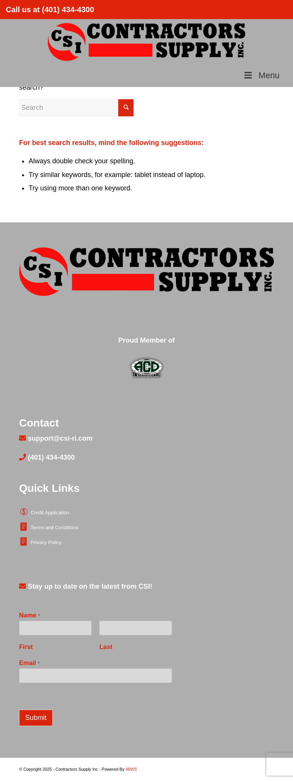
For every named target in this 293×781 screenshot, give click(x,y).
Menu (261, 75)
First (26, 647)
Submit (36, 717)
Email (29, 663)
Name (29, 615)
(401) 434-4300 (50, 457)
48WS (131, 769)
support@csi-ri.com (59, 438)
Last (105, 647)
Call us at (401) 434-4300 (50, 9)
